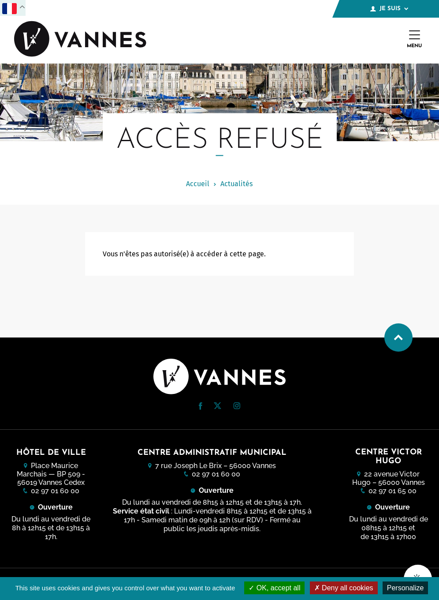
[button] (200, 406)
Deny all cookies (343, 588)
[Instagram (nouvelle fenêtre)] (236, 407)
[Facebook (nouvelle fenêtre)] (200, 407)
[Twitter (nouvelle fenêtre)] (217, 406)
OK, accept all (274, 588)
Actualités (236, 184)
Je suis (389, 8)
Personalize (405, 588)
